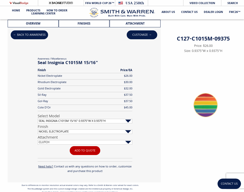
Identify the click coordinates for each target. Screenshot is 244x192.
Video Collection (202, 3)
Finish (43, 127)
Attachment (48, 138)
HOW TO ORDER (57, 11)
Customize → (142, 35)
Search (232, 3)
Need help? (45, 167)
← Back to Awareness (29, 35)
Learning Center (43, 14)
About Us (168, 12)
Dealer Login (213, 12)
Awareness (43, 59)
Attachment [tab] (135, 24)
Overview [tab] (33, 24)
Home (16, 11)
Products (33, 11)
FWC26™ (235, 12)
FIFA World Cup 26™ (99, 3)
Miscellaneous (58, 59)
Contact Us (189, 12)
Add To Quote (85, 151)
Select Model (49, 116)
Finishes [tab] (84, 24)
